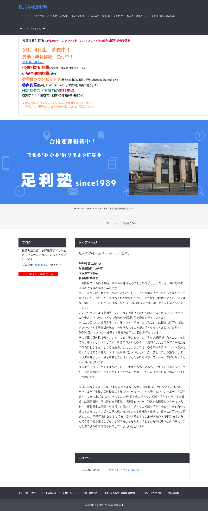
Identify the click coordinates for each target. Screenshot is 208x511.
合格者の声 (119, 16)
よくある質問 (93, 16)
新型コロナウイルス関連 (124, 470)
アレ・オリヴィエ (153, 493)
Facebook (39, 264)
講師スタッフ (142, 16)
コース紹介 (52, 16)
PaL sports (173, 493)
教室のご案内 (77, 16)
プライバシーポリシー (28, 493)
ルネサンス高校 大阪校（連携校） (120, 493)
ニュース (85, 458)
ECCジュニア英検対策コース (33, 28)
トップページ (26, 16)
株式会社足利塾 (32, 7)
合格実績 (106, 16)
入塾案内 (64, 16)
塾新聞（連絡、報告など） (164, 16)
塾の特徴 (39, 16)
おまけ (130, 16)
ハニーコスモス (90, 493)
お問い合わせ (69, 493)
